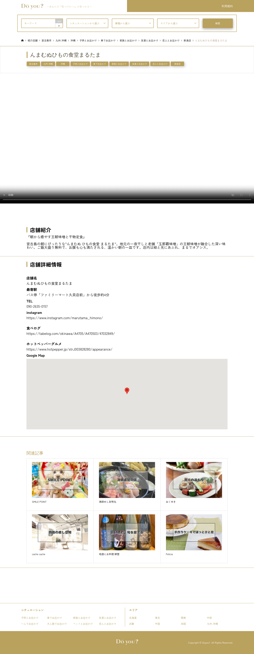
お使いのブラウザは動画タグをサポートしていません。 (127, 138)
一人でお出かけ (29, 623)
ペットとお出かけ (83, 623)
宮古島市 (33, 63)
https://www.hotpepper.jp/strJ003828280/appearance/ (69, 349)
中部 (209, 617)
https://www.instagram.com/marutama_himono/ (64, 317)
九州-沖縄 (48, 63)
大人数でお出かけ (57, 623)
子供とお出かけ (80, 63)
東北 (157, 617)
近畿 (131, 623)
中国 (157, 623)
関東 (183, 617)
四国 (183, 623)
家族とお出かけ (119, 63)
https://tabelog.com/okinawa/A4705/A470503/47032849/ (70, 333)
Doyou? (206, 642)
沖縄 (63, 63)
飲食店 (177, 63)
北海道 (133, 617)
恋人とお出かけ (160, 63)
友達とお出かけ (139, 63)
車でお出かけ (99, 63)
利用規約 (227, 6)
